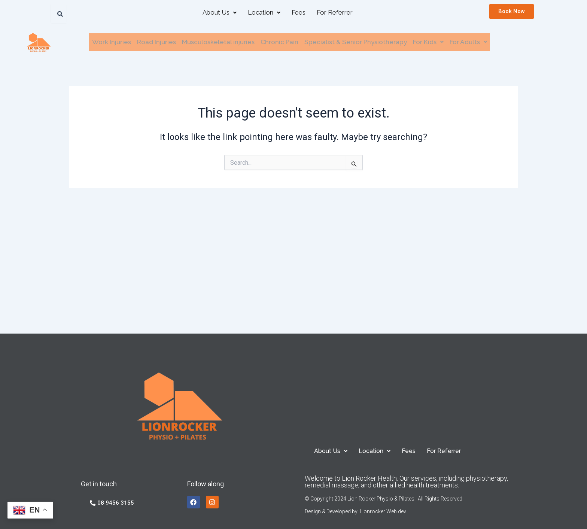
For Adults (468, 42)
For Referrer (335, 12)
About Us (220, 12)
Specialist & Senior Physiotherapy (355, 42)
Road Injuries (156, 42)
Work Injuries (111, 42)
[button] (219, 12)
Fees (298, 12)
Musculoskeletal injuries (218, 42)
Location (264, 12)
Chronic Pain (279, 42)
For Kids (428, 42)
